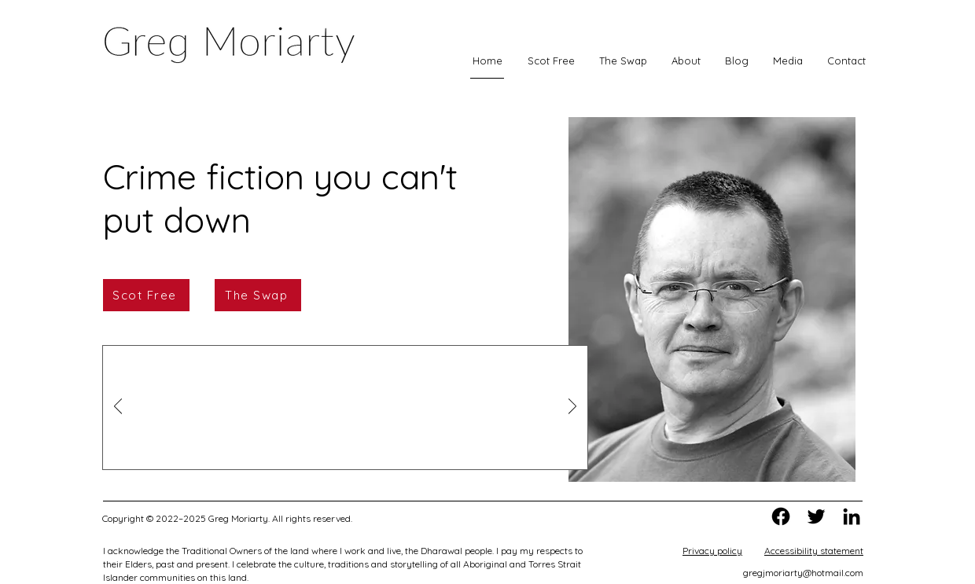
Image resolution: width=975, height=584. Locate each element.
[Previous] (118, 408)
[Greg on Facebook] (781, 516)
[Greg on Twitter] (816, 516)
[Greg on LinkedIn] (851, 516)
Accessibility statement (813, 550)
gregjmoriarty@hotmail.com (803, 572)
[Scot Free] (146, 295)
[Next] (572, 408)
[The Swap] (258, 295)
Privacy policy (712, 550)
